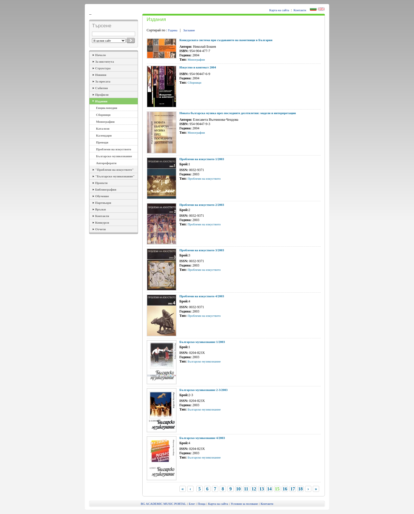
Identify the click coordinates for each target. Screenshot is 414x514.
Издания (101, 101)
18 (300, 488)
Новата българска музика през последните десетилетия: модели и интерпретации (237, 113)
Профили (102, 94)
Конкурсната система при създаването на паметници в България (225, 40)
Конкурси (102, 222)
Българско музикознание (114, 156)
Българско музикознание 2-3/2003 (203, 390)
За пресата (102, 81)
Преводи (102, 142)
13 (261, 488)
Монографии (105, 121)
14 (269, 488)
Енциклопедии (106, 108)
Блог (192, 503)
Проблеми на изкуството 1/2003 (201, 159)
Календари (104, 135)
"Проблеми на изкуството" (114, 169)
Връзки (100, 209)
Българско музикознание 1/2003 (202, 342)
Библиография (105, 189)
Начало (100, 55)
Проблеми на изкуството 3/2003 (201, 250)
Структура (103, 68)
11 (246, 488)
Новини (100, 74)
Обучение (102, 196)
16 (285, 488)
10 (238, 488)
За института (104, 61)
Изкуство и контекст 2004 (197, 67)
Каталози (103, 128)
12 (254, 488)
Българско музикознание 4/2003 (202, 438)
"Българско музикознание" (115, 176)
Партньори (103, 202)
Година (172, 30)
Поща (202, 503)
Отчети (100, 229)
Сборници (103, 114)
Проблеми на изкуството (113, 149)
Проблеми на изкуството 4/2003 (201, 296)
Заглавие (189, 30)
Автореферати (106, 163)
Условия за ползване (244, 503)
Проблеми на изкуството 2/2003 (201, 204)
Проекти (101, 183)
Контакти (300, 10)
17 (292, 488)
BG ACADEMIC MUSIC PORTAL (163, 503)
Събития (101, 88)
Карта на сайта (279, 10)
